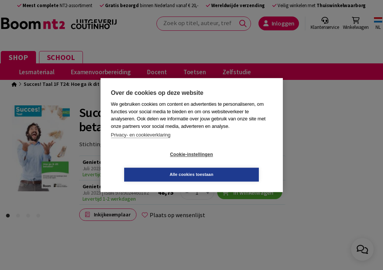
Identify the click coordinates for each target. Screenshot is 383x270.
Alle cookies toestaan (236, 164)
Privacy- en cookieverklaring (141, 145)
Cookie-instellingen (146, 164)
